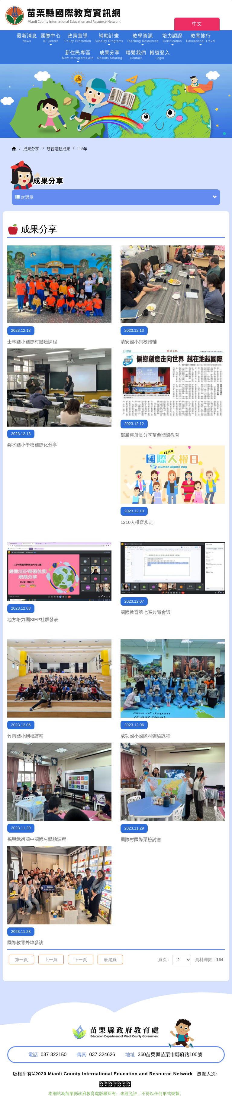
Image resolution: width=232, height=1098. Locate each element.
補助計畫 (109, 39)
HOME (65, 15)
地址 (130, 1054)
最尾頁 (110, 959)
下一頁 (80, 959)
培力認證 (172, 39)
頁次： (164, 959)
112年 (82, 149)
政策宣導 (78, 38)
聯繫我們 (136, 55)
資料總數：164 (209, 959)
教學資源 (143, 39)
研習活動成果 (58, 149)
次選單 (116, 197)
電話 (33, 1054)
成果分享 (109, 55)
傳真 (81, 1054)
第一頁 (21, 959)
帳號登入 (160, 55)
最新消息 (27, 38)
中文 (197, 23)
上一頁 (51, 959)
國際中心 (50, 39)
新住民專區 (77, 56)
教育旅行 (200, 39)
